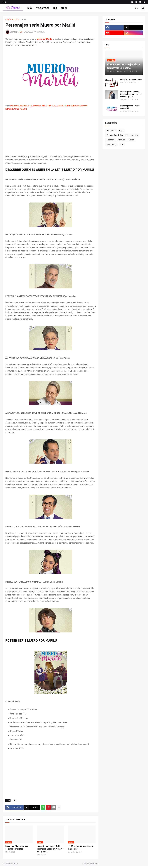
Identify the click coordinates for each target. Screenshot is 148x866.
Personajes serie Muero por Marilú (130, 107)
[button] (136, 8)
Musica (135, 135)
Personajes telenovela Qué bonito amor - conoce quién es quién (131, 94)
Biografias (111, 131)
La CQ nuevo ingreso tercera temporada (80, 847)
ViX (121, 144)
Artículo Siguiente (89, 863)
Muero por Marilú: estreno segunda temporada (16, 847)
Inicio (5, 2)
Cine (55, 8)
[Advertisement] (50, 133)
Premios (121, 140)
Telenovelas (42, 8)
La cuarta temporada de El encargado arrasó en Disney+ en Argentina (50, 849)
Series (64, 8)
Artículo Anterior (11, 863)
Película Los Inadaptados (131, 79)
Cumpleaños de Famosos (117, 135)
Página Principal (12, 19)
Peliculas (110, 140)
